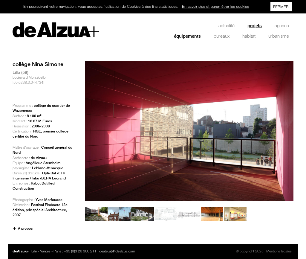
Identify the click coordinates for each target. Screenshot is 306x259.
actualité (226, 25)
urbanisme (278, 36)
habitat (248, 36)
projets (254, 25)
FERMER (281, 6)
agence (282, 25)
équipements (187, 36)
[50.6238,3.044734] (28, 82)
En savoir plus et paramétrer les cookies (215, 6)
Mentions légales (279, 251)
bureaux (222, 36)
